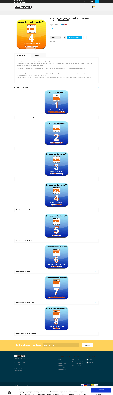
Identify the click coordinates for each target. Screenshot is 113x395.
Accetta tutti (101, 380)
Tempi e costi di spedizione (77, 361)
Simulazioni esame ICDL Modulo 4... (24, 209)
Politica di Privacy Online (63, 363)
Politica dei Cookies (62, 365)
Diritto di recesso (75, 359)
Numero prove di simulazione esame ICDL (59, 32)
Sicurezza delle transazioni (77, 363)
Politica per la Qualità (62, 369)
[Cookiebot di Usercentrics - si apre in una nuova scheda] (9, 392)
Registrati (92, 1)
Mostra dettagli (76, 392)
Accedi (86, 1)
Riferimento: (52, 41)
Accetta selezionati (101, 385)
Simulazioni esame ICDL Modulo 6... (24, 271)
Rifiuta (101, 390)
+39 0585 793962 (19, 0)
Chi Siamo (60, 359)
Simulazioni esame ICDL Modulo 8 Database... (26, 333)
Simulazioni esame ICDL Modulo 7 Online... (25, 302)
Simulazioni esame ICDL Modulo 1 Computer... (26, 117)
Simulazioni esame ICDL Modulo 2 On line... (25, 148)
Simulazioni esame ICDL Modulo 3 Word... (25, 178)
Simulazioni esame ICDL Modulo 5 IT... (24, 240)
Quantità (53, 37)
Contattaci (60, 361)
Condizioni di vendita (62, 367)
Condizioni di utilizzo (76, 365)
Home (15, 13)
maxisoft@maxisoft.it (20, 2)
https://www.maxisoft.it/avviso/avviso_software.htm (27, 79)
